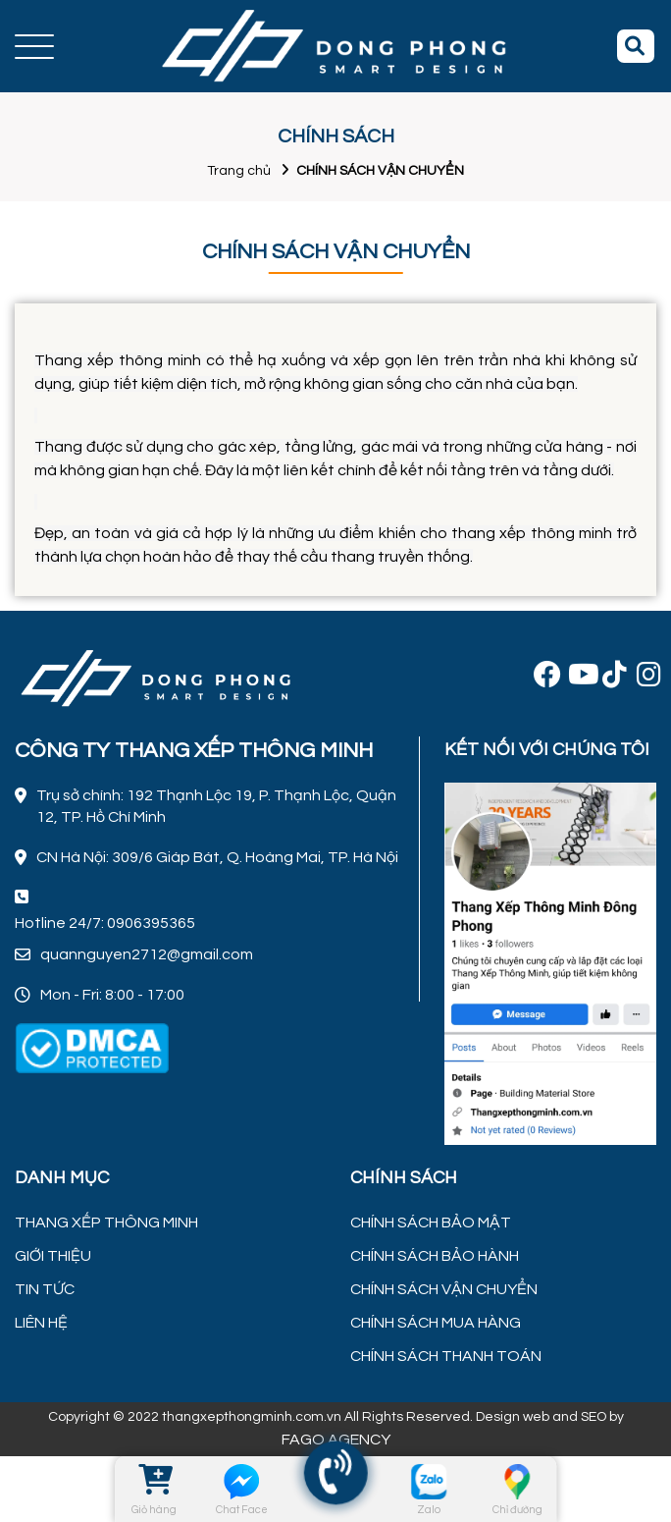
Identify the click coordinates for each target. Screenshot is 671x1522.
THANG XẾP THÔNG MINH (106, 1222)
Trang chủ (239, 171)
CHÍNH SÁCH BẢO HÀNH (434, 1256)
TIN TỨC (45, 1289)
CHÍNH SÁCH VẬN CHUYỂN (444, 1289)
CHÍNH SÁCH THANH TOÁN (446, 1356)
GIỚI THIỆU (53, 1256)
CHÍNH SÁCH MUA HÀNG (435, 1323)
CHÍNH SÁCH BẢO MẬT (430, 1222)
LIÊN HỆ (41, 1323)
